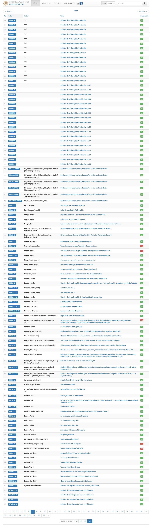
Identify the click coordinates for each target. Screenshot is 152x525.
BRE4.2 (12, 318)
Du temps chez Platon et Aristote (72, 204)
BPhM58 (12, 135)
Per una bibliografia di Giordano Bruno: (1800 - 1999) (79, 482)
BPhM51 (12, 103)
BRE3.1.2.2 (14, 308)
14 (64, 508)
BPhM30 (12, 71)
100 (90, 517)
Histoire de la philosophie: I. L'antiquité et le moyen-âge (81, 295)
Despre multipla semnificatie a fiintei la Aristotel (78, 267)
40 (44, 511)
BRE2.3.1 (13, 285)
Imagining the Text (67, 431)
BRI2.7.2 (13, 371)
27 (127, 508)
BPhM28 (12, 62)
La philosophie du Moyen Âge (71, 324)
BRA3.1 (12, 240)
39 (39, 511)
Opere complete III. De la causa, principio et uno (78, 468)
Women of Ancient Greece (70, 463)
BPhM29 (12, 66)
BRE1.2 (12, 272)
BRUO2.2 (12, 482)
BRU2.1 (12, 440)
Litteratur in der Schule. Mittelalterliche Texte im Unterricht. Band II (85, 233)
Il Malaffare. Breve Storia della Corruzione (76, 377)
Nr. (5, 16)
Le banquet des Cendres (69, 454)
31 (146, 508)
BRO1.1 (12, 408)
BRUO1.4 (12, 473)
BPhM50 (12, 98)
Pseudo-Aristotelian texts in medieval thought (77, 358)
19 (88, 508)
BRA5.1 (12, 249)
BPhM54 (12, 117)
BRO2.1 (12, 413)
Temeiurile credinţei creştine (71, 459)
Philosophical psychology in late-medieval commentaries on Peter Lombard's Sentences (93, 342)
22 (103, 508)
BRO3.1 (12, 431)
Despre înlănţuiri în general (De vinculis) (75, 450)
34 (15, 511)
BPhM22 (12, 39)
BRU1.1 (12, 436)
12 (55, 508)
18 (84, 508)
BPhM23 (12, 43)
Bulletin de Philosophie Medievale (73, 20)
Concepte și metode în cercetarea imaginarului (77, 258)
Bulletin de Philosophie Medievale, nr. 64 (75, 163)
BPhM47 (12, 85)
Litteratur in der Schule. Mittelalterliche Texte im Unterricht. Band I (85, 227)
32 (5, 511)
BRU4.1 (12, 450)
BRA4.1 (12, 244)
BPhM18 (12, 20)
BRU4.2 (12, 454)
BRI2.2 (12, 338)
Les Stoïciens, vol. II (67, 290)
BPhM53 (12, 112)
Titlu (62, 16)
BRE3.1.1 (13, 299)
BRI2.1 (12, 333)
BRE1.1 (12, 267)
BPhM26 (12, 52)
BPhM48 (12, 89)
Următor (143, 11)
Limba (104, 3)
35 (20, 511)
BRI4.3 (12, 393)
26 (122, 508)
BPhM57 (12, 130)
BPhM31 (12, 75)
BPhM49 (12, 94)
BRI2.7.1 (13, 364)
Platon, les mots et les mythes (71, 393)
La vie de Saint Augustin (69, 417)
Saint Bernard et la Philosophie (72, 208)
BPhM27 (12, 57)
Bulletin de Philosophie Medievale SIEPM (75, 121)
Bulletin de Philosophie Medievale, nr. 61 (75, 149)
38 (34, 511)
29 (136, 508)
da (142, 20)
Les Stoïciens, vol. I (67, 285)
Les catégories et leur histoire (71, 445)
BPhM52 (12, 107)
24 (112, 508)
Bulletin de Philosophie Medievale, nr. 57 (75, 130)
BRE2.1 (12, 276)
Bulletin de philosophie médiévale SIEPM (75, 94)
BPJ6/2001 (13, 186)
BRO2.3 (12, 422)
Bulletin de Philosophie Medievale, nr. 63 (75, 158)
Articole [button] (46, 3)
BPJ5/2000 (13, 180)
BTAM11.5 (13, 486)
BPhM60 (12, 144)
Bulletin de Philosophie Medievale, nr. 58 (75, 135)
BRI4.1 (12, 382)
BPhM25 (12, 48)
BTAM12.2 (13, 500)
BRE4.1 (12, 313)
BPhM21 (12, 34)
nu (142, 244)
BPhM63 (12, 158)
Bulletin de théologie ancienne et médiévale (76, 486)
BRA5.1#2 (13, 253)
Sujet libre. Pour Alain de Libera (72, 313)
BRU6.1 (12, 463)
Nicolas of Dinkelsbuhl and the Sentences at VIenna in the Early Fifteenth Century (90, 333)
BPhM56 (12, 126)
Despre (139, 523)
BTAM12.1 (13, 496)
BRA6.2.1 (13, 263)
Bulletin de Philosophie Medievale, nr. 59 (75, 140)
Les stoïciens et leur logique (70, 440)
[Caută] (144, 3)
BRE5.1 (12, 324)
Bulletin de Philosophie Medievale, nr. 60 (75, 144)
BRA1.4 (12, 218)
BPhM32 (12, 80)
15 (69, 508)
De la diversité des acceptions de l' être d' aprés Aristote (81, 272)
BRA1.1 (12, 204)
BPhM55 (12, 121)
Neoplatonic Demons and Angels (72, 386)
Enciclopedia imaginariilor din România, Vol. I (77, 263)
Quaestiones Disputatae (69, 436)
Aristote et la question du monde (72, 218)
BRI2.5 (12, 351)
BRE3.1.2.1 (14, 304)
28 (132, 508)
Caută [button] (57, 3)
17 (79, 508)
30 (141, 508)
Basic (145, 523)
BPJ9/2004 (13, 193)
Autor (26, 16)
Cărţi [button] (36, 3)
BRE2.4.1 (13, 295)
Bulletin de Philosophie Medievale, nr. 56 (75, 126)
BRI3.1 (12, 377)
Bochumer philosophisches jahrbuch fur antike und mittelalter (83, 167)
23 (108, 508)
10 (45, 508)
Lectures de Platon (67, 404)
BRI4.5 (12, 404)
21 (98, 508)
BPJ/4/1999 (14, 167)
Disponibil (144, 16)
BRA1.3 (12, 213)
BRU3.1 (12, 445)
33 (10, 511)
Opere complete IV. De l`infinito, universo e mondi (79, 473)
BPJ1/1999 (13, 174)
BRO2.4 (12, 427)
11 (50, 508)
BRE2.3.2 (13, 290)
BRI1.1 (12, 329)
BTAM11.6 (13, 491)
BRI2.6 (12, 358)
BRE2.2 (12, 281)
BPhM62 (12, 153)
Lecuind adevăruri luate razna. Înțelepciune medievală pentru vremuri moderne (90, 222)
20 (93, 508)
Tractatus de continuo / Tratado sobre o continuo (78, 244)
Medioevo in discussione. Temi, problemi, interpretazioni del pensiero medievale (90, 329)
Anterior (9, 11)
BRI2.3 (12, 342)
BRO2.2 (12, 417)
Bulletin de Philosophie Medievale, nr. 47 (75, 85)
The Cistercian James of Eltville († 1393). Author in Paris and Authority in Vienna (90, 338)
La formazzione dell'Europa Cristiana (74, 413)
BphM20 (12, 29)
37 (29, 511)
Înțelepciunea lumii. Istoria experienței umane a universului (82, 213)
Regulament (125, 523)
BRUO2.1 (12, 477)
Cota (10, 16)
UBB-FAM (42, 523)
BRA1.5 (12, 222)
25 (117, 508)
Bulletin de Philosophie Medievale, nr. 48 (75, 89)
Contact (133, 523)
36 (25, 511)
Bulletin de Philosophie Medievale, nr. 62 (75, 153)
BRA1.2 (12, 208)
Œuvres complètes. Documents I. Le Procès (76, 477)
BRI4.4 (12, 397)
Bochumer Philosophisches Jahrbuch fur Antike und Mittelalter (83, 199)
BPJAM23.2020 (15, 199)
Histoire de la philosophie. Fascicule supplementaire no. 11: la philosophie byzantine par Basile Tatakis (98, 281)
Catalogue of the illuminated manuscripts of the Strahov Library (84, 408)
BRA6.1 (12, 258)
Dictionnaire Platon (67, 382)
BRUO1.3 (12, 468)
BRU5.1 (12, 459)
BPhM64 (12, 163)
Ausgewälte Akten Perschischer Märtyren (75, 240)
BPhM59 (12, 140)
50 (85, 517)
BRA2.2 (12, 233)
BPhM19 (12, 25)
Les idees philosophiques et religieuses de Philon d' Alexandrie (83, 276)
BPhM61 (12, 149)
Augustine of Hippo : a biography (72, 427)
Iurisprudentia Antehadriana (71, 299)
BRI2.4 (12, 347)
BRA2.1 (12, 227)
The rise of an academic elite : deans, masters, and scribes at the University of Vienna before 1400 (96, 347)
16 (74, 508)
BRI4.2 (12, 386)
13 (59, 508)
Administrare (69, 3)
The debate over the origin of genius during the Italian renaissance (85, 249)
